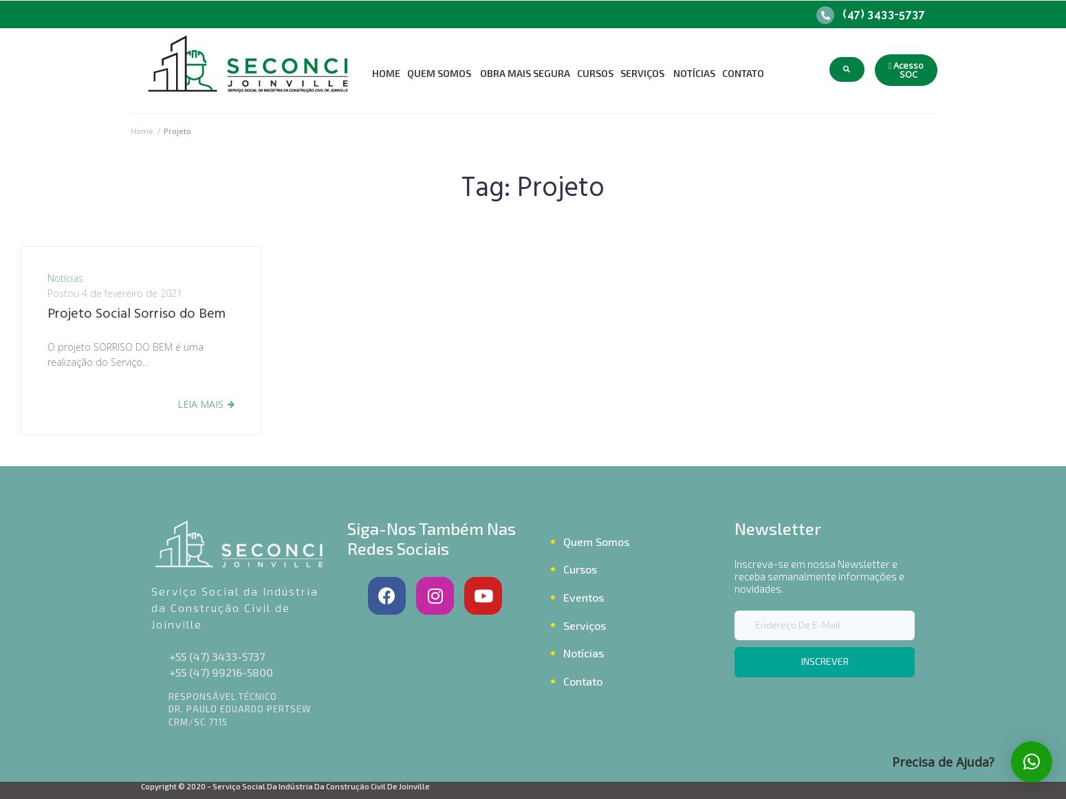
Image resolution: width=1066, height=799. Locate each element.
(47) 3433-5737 (883, 14)
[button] (906, 70)
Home (142, 131)
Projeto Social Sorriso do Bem (136, 314)
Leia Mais (200, 404)
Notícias (65, 278)
